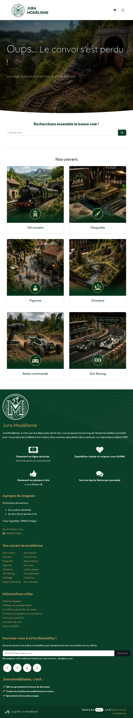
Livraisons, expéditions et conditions (23, 613)
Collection (29, 577)
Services (28, 565)
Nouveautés (30, 552)
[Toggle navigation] (122, 10)
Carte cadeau (31, 569)
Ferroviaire (35, 227)
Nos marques (31, 581)
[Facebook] (7, 668)
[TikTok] (37, 668)
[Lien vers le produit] (35, 194)
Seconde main (31, 573)
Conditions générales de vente (19, 609)
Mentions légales (12, 601)
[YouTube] (27, 668)
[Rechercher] (122, 133)
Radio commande (35, 373)
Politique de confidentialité (17, 605)
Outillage (7, 577)
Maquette (98, 227)
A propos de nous (12, 621)
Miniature (8, 569)
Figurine (35, 300)
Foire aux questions (13, 617)
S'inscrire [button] (122, 653)
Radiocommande (12, 581)
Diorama (97, 300)
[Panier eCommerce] (114, 10)
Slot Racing (98, 373)
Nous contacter (11, 626)
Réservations (31, 561)
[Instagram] (17, 668)
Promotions (30, 556)
